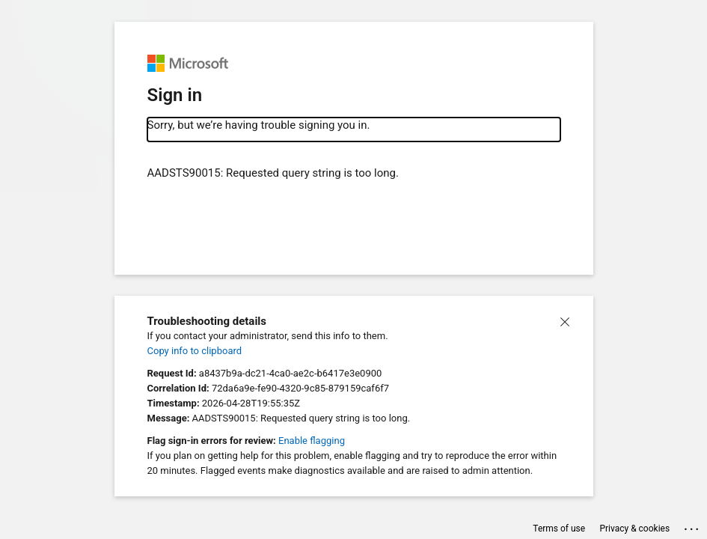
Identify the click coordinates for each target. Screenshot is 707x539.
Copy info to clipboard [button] (194, 350)
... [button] (692, 526)
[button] (564, 320)
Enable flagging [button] (311, 440)
